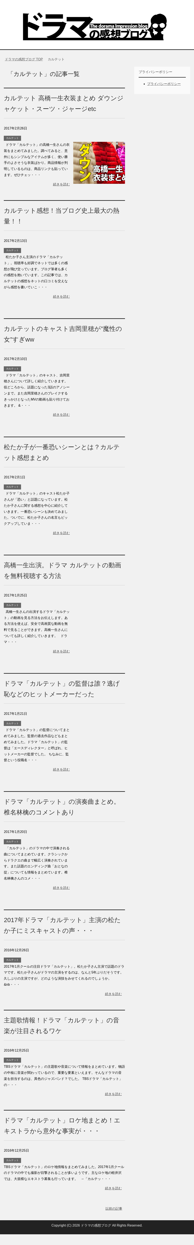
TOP (24, 59)
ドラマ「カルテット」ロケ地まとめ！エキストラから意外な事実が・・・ (59, 1130)
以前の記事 (113, 1219)
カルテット (12, 138)
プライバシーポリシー (164, 84)
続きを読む (61, 184)
